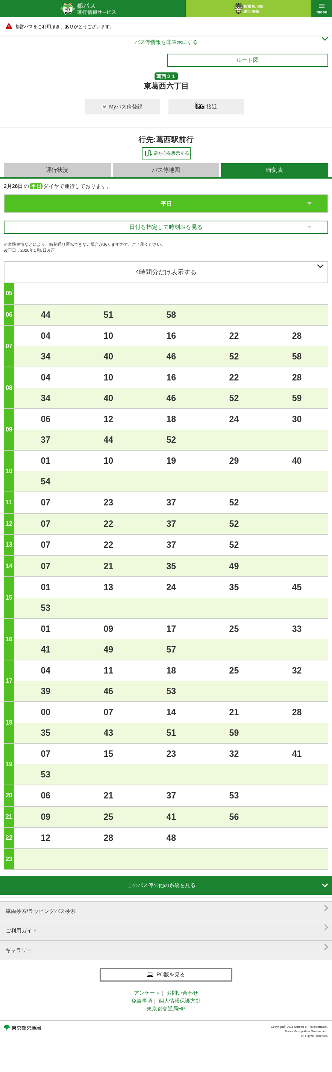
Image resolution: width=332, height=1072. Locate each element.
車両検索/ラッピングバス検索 (167, 908)
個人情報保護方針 (180, 1001)
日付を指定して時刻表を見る (166, 227)
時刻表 (274, 170)
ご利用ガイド (167, 927)
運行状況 (57, 170)
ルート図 (247, 60)
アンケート (147, 993)
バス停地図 (166, 170)
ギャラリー (167, 947)
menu (321, 8)
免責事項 (141, 1001)
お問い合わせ (182, 993)
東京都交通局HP (166, 1009)
